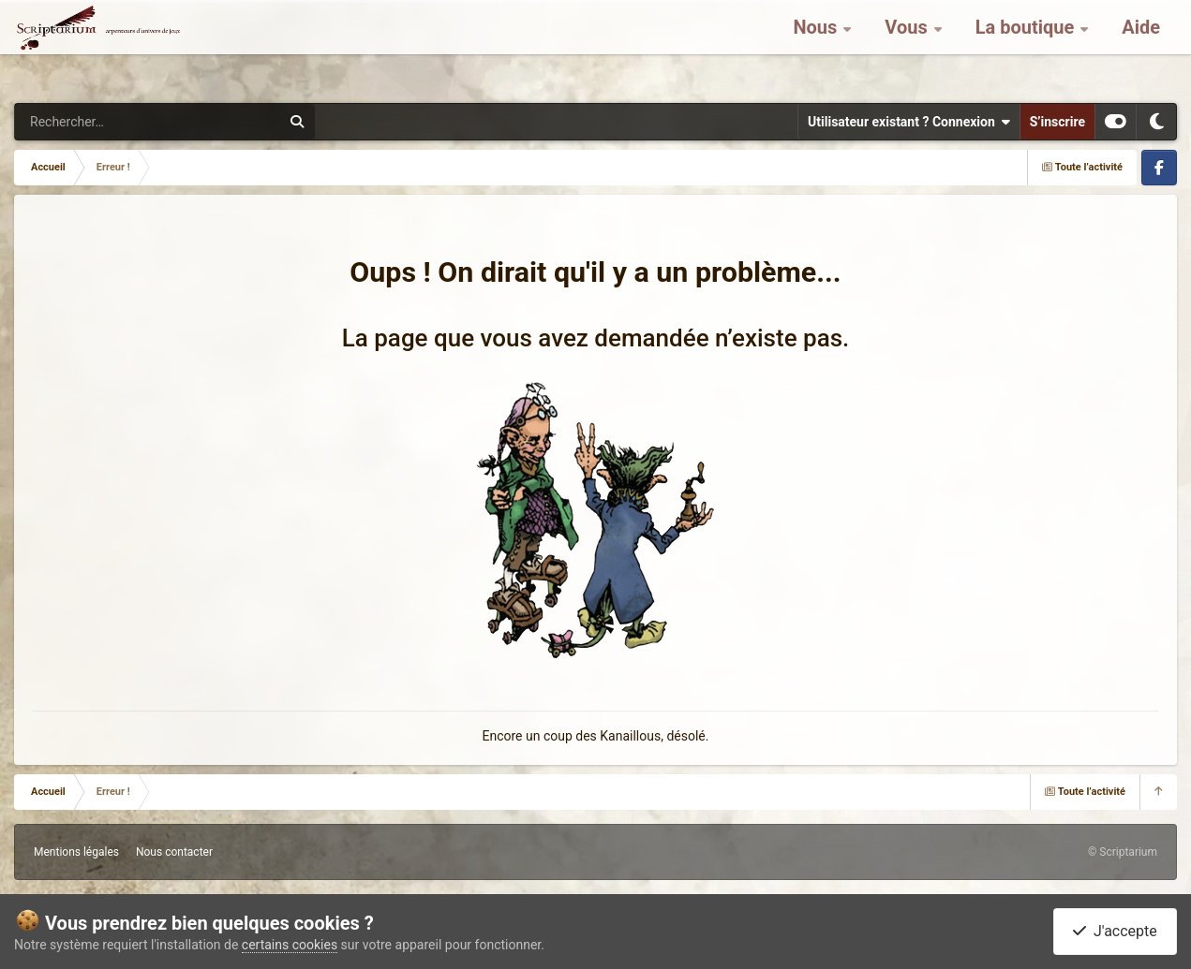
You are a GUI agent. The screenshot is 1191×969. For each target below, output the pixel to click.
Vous (908, 47)
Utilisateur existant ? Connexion (909, 121)
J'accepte (1115, 931)
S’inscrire (1057, 121)
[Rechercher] (96, 121)
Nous (817, 47)
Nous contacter (174, 852)
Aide (1141, 47)
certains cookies (289, 944)
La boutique (1027, 47)
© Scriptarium (1122, 852)
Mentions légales (76, 852)
